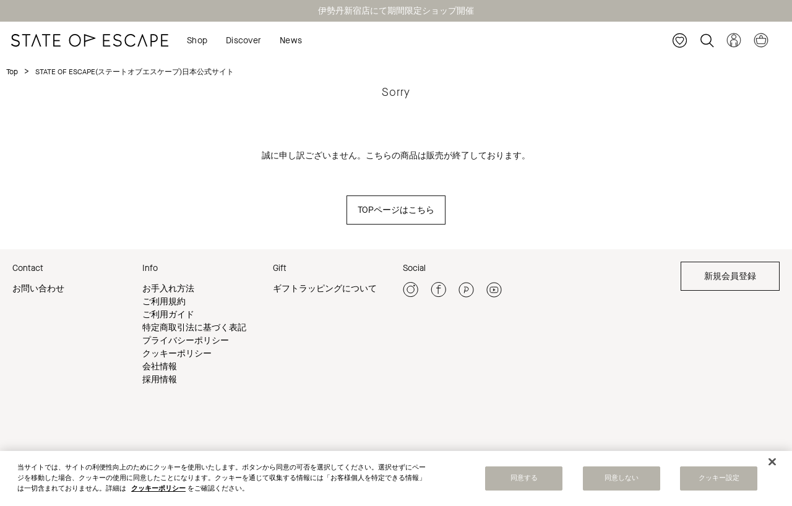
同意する (524, 480)
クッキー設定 (719, 480)
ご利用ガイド (168, 314)
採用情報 (159, 379)
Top (12, 72)
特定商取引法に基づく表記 (194, 327)
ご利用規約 (164, 301)
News (291, 40)
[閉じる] (772, 463)
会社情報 (159, 366)
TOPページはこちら (396, 210)
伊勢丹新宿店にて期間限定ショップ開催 (396, 11)
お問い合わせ (38, 288)
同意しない (622, 480)
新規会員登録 (730, 276)
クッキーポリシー (177, 353)
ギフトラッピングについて (325, 288)
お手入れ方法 (168, 288)
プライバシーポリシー (185, 340)
